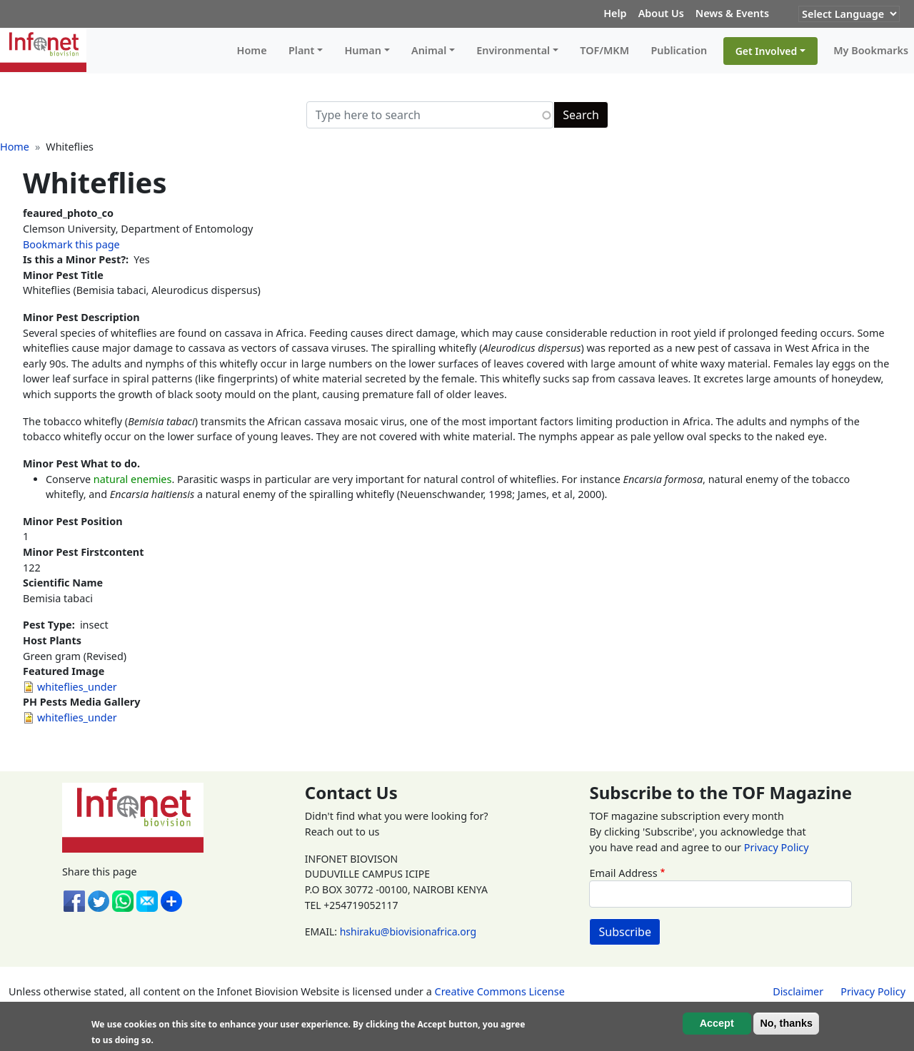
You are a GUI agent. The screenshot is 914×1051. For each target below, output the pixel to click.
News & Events (732, 13)
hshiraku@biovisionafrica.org (408, 931)
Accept (717, 1023)
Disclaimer (798, 991)
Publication (679, 50)
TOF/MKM (604, 50)
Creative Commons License (500, 991)
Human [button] (362, 50)
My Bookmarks (870, 50)
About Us (661, 13)
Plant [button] (301, 50)
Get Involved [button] (766, 51)
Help (614, 13)
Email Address (623, 873)
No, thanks (786, 1023)
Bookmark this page (71, 244)
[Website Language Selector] (849, 14)
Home (252, 50)
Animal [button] (428, 50)
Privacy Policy (776, 847)
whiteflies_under (77, 687)
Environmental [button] (513, 50)
